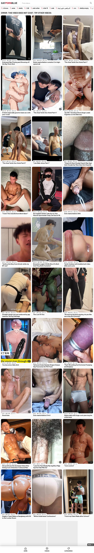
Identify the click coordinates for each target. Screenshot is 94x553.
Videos (47, 551)
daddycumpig (84, 8)
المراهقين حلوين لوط (64, 8)
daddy (21, 8)
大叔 (27, 8)
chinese (5, 8)
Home (25, 551)
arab (52, 8)
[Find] (91, 3)
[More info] (29, 58)
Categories (68, 551)
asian (13, 8)
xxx (75, 8)
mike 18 (45, 8)
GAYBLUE (9, 3)
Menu (89, 544)
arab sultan (36, 8)
